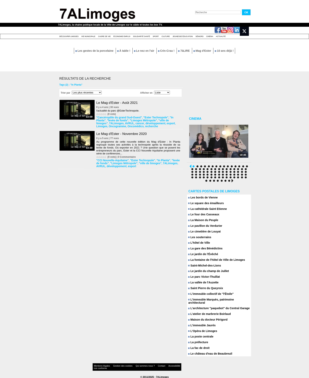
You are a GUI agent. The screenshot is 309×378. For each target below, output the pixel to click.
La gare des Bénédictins (204, 249)
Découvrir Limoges (69, 36)
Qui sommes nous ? (134, 365)
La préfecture (197, 341)
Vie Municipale (88, 36)
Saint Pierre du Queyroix (204, 289)
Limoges (147, 123)
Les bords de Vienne (202, 198)
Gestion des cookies (116, 365)
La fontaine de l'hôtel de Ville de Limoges (214, 261)
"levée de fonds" (106, 120)
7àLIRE (184, 50)
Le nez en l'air (144, 50)
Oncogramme (161, 123)
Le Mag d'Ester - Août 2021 (118, 103)
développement (124, 123)
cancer (110, 123)
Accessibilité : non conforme (162, 365)
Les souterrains (198, 238)
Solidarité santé (141, 36)
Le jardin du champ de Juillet (207, 272)
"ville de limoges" (152, 120)
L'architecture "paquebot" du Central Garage (216, 306)
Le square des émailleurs (204, 204)
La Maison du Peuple (202, 221)
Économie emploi (121, 36)
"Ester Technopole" (149, 117)
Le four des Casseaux (202, 215)
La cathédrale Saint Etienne (206, 209)
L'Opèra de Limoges (201, 329)
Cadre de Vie (104, 36)
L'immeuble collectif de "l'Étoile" (209, 295)
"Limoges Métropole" (129, 120)
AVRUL (101, 123)
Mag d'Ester (203, 50)
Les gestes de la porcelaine (94, 50)
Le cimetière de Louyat (203, 232)
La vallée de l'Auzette (202, 284)
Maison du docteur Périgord (206, 318)
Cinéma (209, 36)
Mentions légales (100, 365)
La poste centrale (200, 335)
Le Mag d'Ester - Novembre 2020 (123, 133)
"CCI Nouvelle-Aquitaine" (111, 159)
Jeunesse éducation (183, 36)
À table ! (124, 50)
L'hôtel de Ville (198, 244)
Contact (147, 365)
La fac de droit (198, 346)
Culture (166, 36)
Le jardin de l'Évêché (202, 255)
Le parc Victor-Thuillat (203, 278)
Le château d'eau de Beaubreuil (208, 352)
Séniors (199, 36)
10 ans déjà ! (224, 50)
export (137, 123)
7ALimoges (170, 120)
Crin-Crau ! (166, 50)
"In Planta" (168, 117)
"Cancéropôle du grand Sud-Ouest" (117, 117)
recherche (118, 125)
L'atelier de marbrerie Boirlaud (208, 312)
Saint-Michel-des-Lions (203, 267)
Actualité (221, 36)
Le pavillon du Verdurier (204, 227)
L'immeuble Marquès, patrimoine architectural (217, 301)
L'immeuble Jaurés (201, 324)
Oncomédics (104, 125)
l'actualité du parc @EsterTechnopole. (118, 110)
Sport (156, 36)
